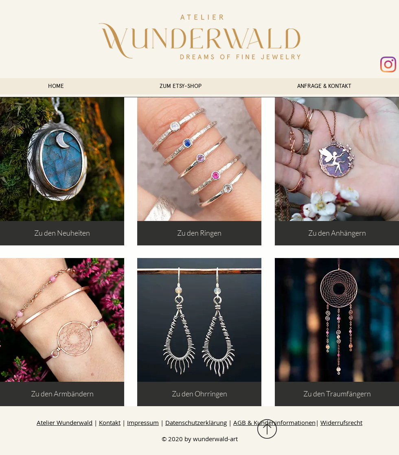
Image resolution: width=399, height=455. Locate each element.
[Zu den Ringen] (199, 233)
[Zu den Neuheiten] (62, 233)
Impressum (143, 422)
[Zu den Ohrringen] (199, 394)
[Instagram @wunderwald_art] (388, 64)
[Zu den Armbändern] (62, 394)
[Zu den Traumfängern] (337, 394)
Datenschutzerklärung (196, 422)
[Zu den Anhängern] (337, 233)
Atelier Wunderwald (64, 422)
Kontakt (110, 422)
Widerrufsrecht (341, 422)
